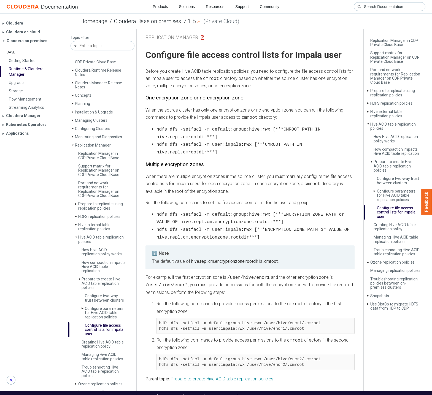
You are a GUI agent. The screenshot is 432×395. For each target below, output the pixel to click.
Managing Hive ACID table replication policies (102, 356)
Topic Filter (80, 38)
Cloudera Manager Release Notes (98, 85)
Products (160, 6)
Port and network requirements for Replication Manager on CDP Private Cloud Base (98, 189)
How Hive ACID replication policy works (102, 252)
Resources (215, 6)
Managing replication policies (395, 270)
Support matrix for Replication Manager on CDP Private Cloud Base (98, 170)
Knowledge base (221, 389)
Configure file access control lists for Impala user (104, 329)
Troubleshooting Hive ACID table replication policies (100, 371)
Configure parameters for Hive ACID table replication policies (104, 312)
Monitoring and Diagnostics (98, 137)
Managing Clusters (91, 120)
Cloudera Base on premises (147, 21)
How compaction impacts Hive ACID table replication (104, 266)
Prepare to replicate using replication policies (100, 206)
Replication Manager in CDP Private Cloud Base (98, 155)
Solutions (187, 6)
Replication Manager (93, 145)
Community (269, 6)
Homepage (93, 21)
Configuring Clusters (92, 128)
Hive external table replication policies (94, 227)
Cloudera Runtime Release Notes (98, 72)
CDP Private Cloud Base (95, 62)
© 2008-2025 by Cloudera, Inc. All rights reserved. (279, 389)
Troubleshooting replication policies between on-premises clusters (394, 283)
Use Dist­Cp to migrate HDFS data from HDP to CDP (394, 306)
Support (242, 6)
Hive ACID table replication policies (101, 239)
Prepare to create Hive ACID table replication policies (101, 283)
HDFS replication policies (99, 216)
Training (194, 389)
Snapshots (379, 296)
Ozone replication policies (392, 262)
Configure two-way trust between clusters (104, 298)
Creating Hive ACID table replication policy (103, 344)
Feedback (426, 202)
